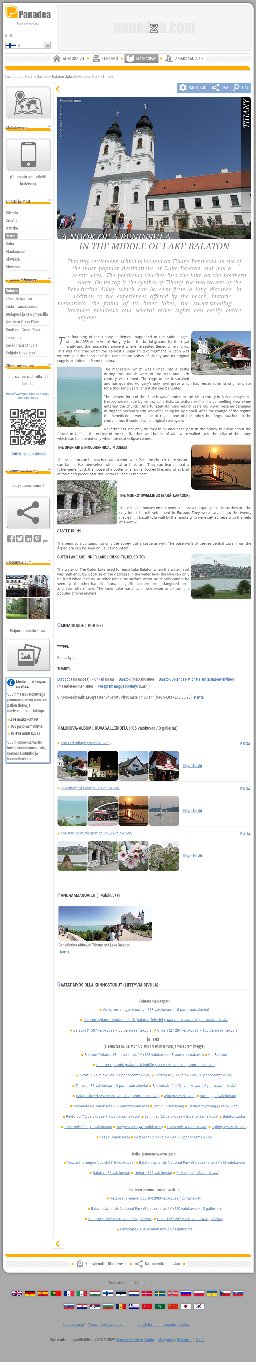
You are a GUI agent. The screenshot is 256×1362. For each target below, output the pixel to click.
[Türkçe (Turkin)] (147, 1306)
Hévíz (115, 1075)
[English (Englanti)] (17, 1293)
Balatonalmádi (194, 1085)
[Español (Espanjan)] (43, 1293)
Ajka (180, 1095)
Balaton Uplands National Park (75, 76)
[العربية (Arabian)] (159, 1306)
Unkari (29, 76)
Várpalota (111, 1106)
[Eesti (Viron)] (121, 1293)
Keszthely (193, 1075)
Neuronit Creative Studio (135, 1339)
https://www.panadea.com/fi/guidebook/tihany (28, 396)
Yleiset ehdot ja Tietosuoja (108, 1324)
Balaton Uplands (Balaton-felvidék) (144, 1054)
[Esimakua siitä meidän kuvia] (28, 655)
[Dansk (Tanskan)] (147, 1293)
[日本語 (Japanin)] (185, 1306)
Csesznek (187, 1126)
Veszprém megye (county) (118, 686)
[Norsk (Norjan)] (173, 1293)
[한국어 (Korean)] (199, 1306)
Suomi (23, 45)
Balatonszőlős (234, 1116)
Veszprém (173, 1137)
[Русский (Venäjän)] (185, 1293)
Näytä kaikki (192, 765)
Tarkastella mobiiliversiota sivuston (162, 1324)
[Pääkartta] (28, 103)
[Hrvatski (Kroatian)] (81, 1306)
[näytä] (58, 1244)
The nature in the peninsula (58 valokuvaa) (96, 833)
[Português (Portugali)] (55, 1293)
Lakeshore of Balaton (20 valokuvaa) (90, 788)
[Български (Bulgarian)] (107, 1306)
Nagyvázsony (139, 1126)
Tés (115, 1137)
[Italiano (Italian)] (81, 1293)
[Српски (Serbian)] (95, 1306)
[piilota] (58, 89)
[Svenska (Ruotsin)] (159, 1293)
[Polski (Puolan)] (199, 1293)
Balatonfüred (118, 1095)
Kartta (199, 697)
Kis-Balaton (217, 1054)
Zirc (168, 1106)
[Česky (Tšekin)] (225, 1293)
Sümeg (218, 1095)
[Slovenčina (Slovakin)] (237, 1293)
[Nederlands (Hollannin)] (133, 1293)
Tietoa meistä (73, 1324)
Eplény (230, 1126)
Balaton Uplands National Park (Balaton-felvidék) (197, 679)
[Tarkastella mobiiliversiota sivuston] (28, 155)
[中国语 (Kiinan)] (173, 1306)
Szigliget (181, 1116)
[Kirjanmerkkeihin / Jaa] (28, 513)
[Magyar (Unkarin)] (95, 1293)
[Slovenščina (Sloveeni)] (69, 1306)
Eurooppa (64, 679)
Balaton (43, 76)
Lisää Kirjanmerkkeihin (28, 454)
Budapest (184, 1339)
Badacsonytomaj (213, 1106)
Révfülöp (103, 1116)
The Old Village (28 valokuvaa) (85, 742)
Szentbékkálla (88, 1126)
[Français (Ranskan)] (69, 1293)
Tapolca (112, 1085)
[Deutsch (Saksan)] (29, 1293)
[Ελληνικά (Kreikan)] (133, 1306)
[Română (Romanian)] (121, 1306)
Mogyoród (166, 1339)
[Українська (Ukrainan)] (211, 1293)
